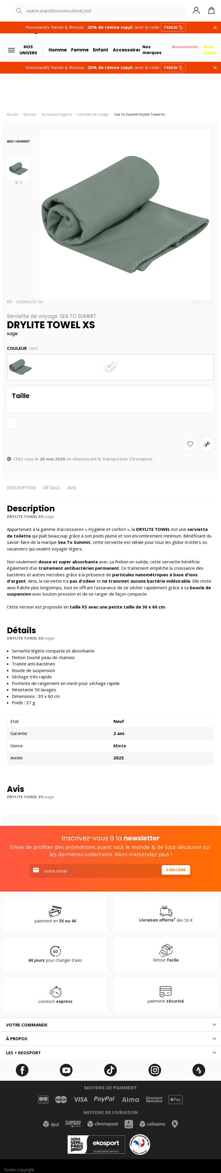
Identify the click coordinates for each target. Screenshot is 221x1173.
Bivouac (30, 117)
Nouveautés (183, 48)
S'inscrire (174, 873)
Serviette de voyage (93, 117)
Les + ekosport (23, 1055)
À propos (16, 1041)
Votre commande (26, 1027)
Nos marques (149, 51)
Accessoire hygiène (57, 117)
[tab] (110, 1027)
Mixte (119, 748)
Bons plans (211, 51)
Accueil (12, 117)
